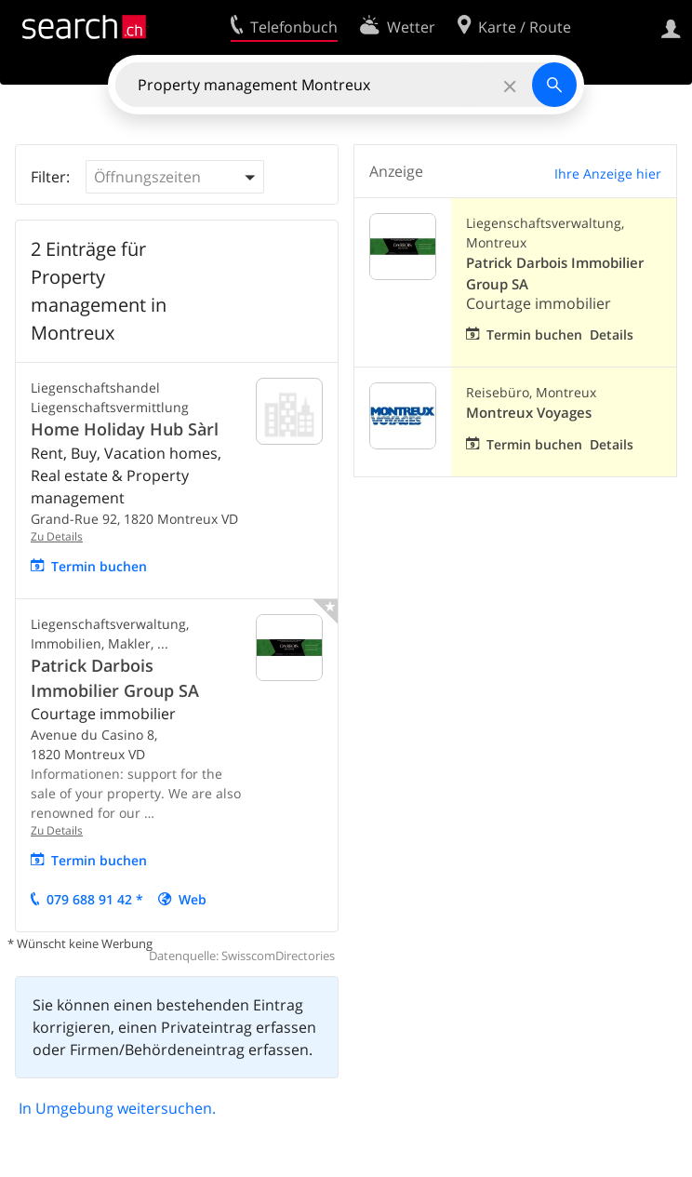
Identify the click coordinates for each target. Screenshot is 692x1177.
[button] (175, 177)
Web (192, 899)
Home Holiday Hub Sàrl (125, 429)
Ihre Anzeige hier (607, 173)
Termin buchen (99, 566)
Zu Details (57, 536)
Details (611, 334)
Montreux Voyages (529, 412)
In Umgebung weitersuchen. (117, 1108)
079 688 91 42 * (95, 899)
